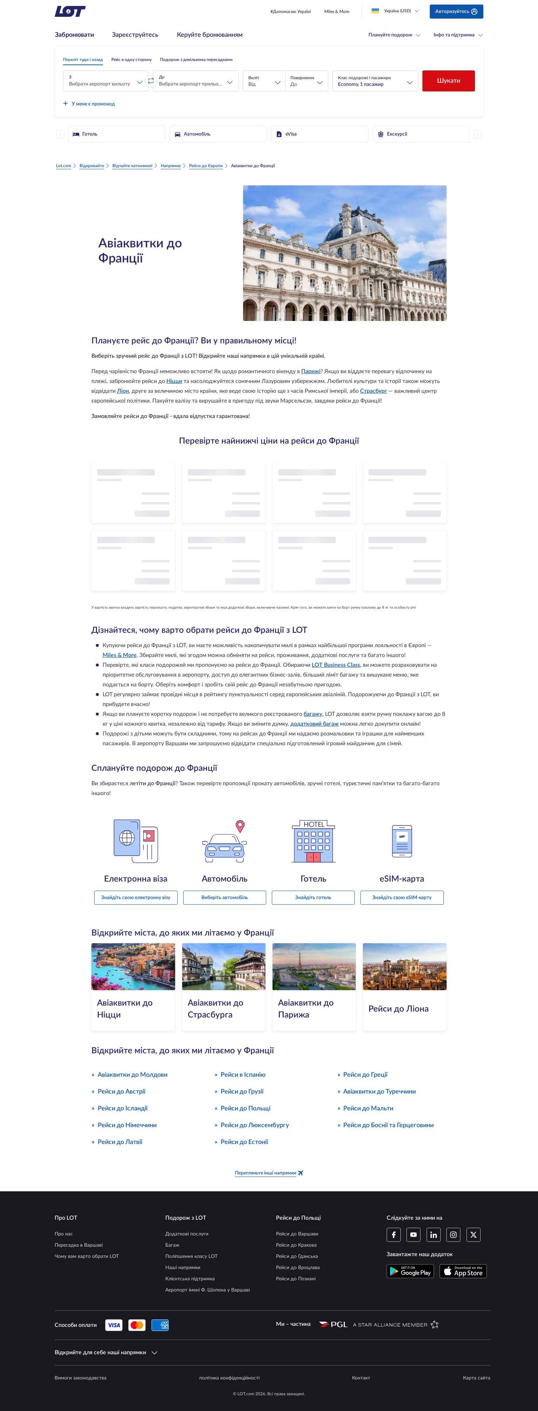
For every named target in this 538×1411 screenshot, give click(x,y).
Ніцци (174, 381)
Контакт (361, 1378)
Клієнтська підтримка (190, 1278)
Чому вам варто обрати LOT (87, 1256)
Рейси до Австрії (118, 1091)
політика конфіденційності (229, 1378)
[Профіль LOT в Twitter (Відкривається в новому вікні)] (473, 1235)
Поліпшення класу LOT (191, 1256)
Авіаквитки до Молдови (129, 1074)
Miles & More (120, 655)
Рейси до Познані (296, 1278)
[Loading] (396, 11)
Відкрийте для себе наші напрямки (106, 1352)
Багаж (172, 1245)
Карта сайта (476, 1378)
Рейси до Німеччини (124, 1125)
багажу (313, 714)
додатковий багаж (314, 724)
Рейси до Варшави (297, 1234)
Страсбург (373, 391)
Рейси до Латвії (116, 1141)
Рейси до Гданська (297, 1256)
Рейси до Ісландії (119, 1108)
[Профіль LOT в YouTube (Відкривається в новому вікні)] (413, 1235)
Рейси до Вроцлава (298, 1267)
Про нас (64, 1234)
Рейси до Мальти (365, 1108)
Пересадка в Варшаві (79, 1245)
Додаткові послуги (186, 1234)
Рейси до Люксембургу (251, 1125)
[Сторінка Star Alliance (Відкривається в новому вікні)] (396, 1324)
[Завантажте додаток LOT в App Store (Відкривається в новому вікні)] (463, 1271)
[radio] (83, 59)
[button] (106, 80)
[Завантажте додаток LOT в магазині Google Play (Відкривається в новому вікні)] (410, 1271)
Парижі (310, 371)
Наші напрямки (182, 1267)
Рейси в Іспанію (239, 1074)
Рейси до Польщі (242, 1108)
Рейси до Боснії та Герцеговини (385, 1125)
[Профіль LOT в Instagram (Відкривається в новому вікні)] (453, 1235)
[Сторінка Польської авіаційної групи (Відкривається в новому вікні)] (333, 1324)
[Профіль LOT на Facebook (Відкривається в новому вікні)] (394, 1235)
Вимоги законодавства (80, 1378)
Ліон (123, 391)
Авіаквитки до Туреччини (376, 1091)
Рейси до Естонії (241, 1141)
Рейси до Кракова (296, 1245)
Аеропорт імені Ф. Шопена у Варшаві (207, 1290)
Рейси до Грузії (238, 1091)
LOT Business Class (336, 665)
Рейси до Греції (362, 1074)
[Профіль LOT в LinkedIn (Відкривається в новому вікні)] (433, 1235)
